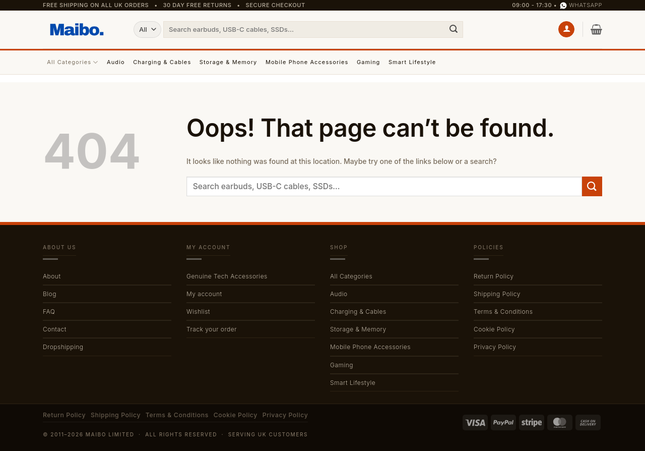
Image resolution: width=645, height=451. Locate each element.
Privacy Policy (495, 347)
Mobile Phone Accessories (307, 62)
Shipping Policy (497, 294)
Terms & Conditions (503, 311)
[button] (566, 29)
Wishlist (198, 311)
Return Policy (494, 276)
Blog (49, 294)
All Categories (72, 62)
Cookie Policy (494, 329)
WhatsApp (581, 5)
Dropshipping (63, 347)
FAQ (49, 311)
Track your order (211, 329)
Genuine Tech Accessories (227, 276)
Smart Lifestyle (412, 62)
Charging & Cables (162, 62)
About (51, 276)
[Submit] (453, 29)
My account (204, 294)
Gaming (368, 62)
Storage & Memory (228, 62)
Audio (116, 62)
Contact (55, 329)
